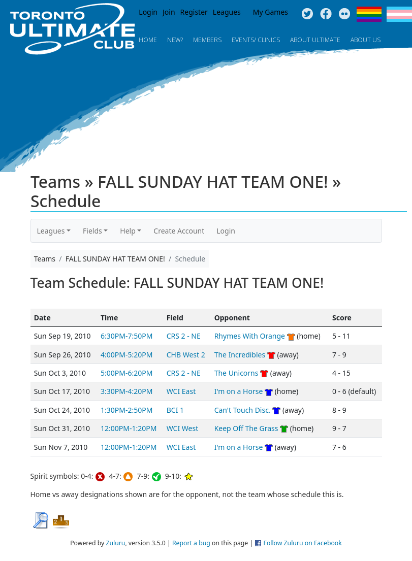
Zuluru (115, 543)
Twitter (307, 14)
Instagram (345, 14)
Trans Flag (399, 14)
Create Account (178, 231)
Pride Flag (369, 14)
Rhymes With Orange (249, 336)
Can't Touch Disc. (242, 410)
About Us (366, 40)
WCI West (183, 428)
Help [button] (128, 231)
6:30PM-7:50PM (126, 336)
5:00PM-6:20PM (126, 373)
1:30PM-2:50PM (126, 410)
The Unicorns (236, 373)
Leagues (227, 12)
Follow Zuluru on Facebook (303, 543)
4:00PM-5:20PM (126, 354)
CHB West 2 (186, 354)
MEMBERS (207, 40)
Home (148, 40)
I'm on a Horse (238, 391)
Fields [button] (92, 231)
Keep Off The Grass (246, 428)
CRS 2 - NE (184, 336)
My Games (270, 12)
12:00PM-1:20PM (128, 428)
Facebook (326, 14)
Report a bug (191, 543)
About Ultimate (315, 40)
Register (194, 12)
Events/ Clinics (256, 40)
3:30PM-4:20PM (126, 391)
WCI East (181, 391)
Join (169, 12)
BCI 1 (175, 410)
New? (175, 40)
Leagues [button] (51, 231)
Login (148, 12)
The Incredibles (240, 354)
